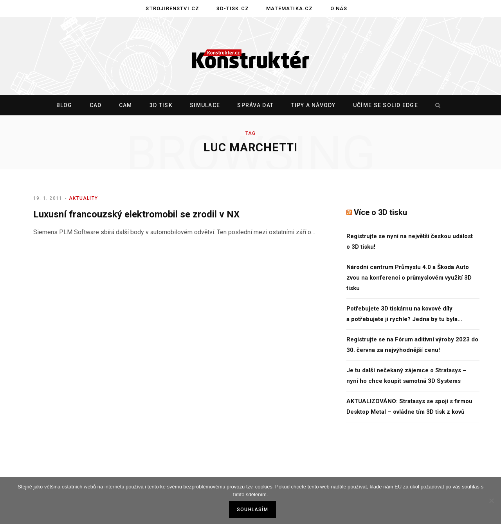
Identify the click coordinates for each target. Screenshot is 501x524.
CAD (96, 105)
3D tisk (161, 105)
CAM (125, 105)
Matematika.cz (289, 8)
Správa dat (255, 105)
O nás (339, 8)
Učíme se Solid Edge (385, 105)
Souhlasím (252, 509)
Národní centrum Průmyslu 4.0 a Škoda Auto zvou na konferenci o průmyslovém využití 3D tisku (409, 278)
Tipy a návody (313, 105)
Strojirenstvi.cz (172, 8)
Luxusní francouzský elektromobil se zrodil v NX (136, 214)
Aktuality (83, 198)
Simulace (205, 105)
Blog (64, 105)
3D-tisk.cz (232, 8)
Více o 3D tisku (380, 212)
